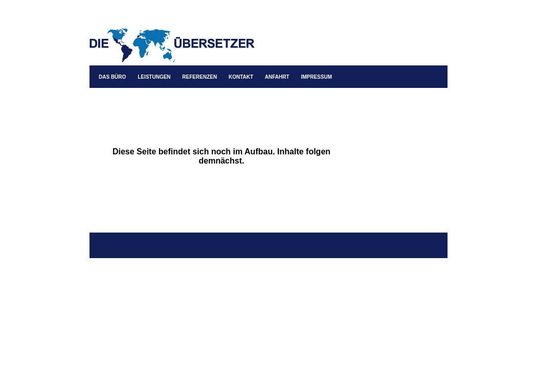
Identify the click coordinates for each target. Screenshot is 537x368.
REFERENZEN (199, 77)
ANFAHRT (277, 77)
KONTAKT (241, 77)
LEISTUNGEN (154, 77)
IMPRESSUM (316, 77)
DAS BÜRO (112, 77)
